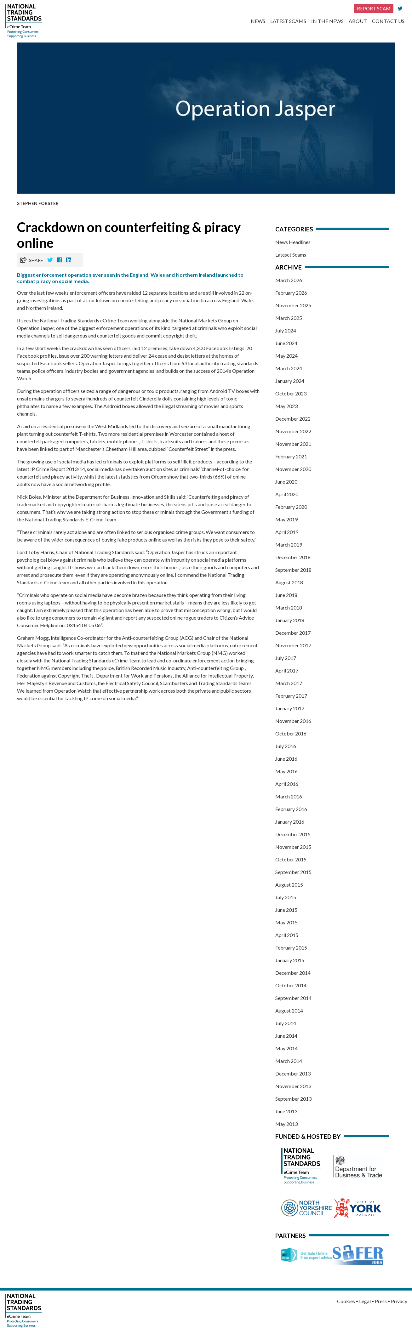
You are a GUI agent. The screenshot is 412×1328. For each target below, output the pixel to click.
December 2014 (293, 973)
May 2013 (286, 1124)
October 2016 (290, 733)
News (258, 21)
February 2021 (291, 456)
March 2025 (288, 318)
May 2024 (286, 356)
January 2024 (289, 381)
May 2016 (286, 771)
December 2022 (293, 419)
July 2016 (285, 746)
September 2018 (293, 570)
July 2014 (285, 1023)
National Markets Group (205, 320)
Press (381, 1301)
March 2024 (288, 368)
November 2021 (293, 444)
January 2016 (289, 822)
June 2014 (286, 1036)
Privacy (399, 1301)
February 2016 (291, 809)
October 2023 (290, 393)
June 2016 (286, 759)
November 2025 (293, 305)
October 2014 (290, 985)
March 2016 (288, 796)
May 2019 (286, 519)
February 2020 (291, 507)
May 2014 (286, 1048)
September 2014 (293, 998)
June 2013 (286, 1111)
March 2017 (288, 683)
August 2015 (289, 885)
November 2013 (293, 1086)
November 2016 (293, 721)
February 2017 (291, 696)
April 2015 (286, 935)
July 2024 (285, 330)
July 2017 (285, 658)
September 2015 (293, 872)
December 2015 (293, 834)
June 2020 (286, 482)
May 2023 (286, 406)
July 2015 (285, 897)
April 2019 (286, 532)
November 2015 (293, 847)
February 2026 (291, 293)
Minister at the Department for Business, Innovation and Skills (109, 497)
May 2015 (286, 922)
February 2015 (291, 948)
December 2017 (293, 633)
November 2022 (293, 431)
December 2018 (293, 557)
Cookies (346, 1301)
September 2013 (293, 1099)
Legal (365, 1301)
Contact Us (388, 21)
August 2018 (289, 582)
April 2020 (286, 494)
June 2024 (286, 343)
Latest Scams (288, 21)
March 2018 (288, 607)
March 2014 (288, 1061)
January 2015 (289, 960)
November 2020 (293, 469)
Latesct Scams (290, 255)
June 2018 (286, 595)
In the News (327, 21)
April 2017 (286, 670)
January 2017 (289, 708)
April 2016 (286, 784)
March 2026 (288, 280)
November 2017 (293, 645)
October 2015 (290, 859)
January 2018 (289, 620)
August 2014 (289, 1010)
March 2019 (288, 545)
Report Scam (373, 8)
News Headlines (293, 242)
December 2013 (293, 1073)
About (358, 21)
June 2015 (286, 910)
